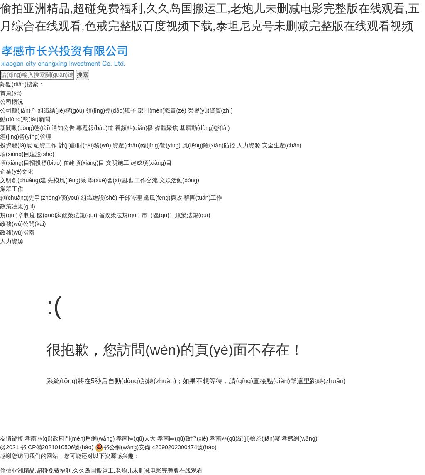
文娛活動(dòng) (179, 180)
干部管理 (130, 197)
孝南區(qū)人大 (136, 438)
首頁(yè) (11, 93)
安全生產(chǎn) (282, 145)
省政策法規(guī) (119, 215)
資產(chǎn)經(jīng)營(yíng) (146, 145)
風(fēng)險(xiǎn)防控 (208, 145)
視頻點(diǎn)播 (134, 128)
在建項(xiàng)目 (83, 162)
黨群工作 (11, 189)
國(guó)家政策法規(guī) (67, 215)
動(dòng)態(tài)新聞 (25, 119)
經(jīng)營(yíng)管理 (25, 136)
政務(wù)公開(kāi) (23, 223)
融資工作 (45, 145)
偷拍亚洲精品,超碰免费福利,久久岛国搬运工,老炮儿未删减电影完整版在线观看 (101, 470)
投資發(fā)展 (16, 145)
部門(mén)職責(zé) (162, 110)
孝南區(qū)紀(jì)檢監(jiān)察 (245, 438)
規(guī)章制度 (17, 215)
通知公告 (63, 128)
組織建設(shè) (99, 197)
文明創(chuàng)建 (23, 180)
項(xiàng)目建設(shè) (27, 154)
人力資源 (248, 145)
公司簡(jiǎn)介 (18, 110)
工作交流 (146, 180)
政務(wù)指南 (17, 232)
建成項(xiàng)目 (151, 162)
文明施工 (117, 162)
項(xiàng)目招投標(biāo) (31, 162)
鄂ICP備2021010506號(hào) (56, 447)
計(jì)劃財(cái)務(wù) (85, 145)
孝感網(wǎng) (299, 438)
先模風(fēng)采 (67, 180)
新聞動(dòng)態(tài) (25, 128)
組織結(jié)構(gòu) (61, 110)
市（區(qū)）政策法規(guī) (176, 215)
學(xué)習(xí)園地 (110, 180)
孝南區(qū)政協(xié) (182, 438)
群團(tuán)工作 (203, 197)
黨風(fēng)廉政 (163, 197)
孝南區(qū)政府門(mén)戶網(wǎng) (70, 438)
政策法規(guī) (17, 206)
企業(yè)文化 (16, 171)
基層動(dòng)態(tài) (205, 128)
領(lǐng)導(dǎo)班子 (111, 110)
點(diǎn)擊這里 (288, 380)
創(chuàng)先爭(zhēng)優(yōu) (39, 197)
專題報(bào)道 (94, 128)
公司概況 (11, 101)
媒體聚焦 (166, 128)
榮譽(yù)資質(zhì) (210, 110)
